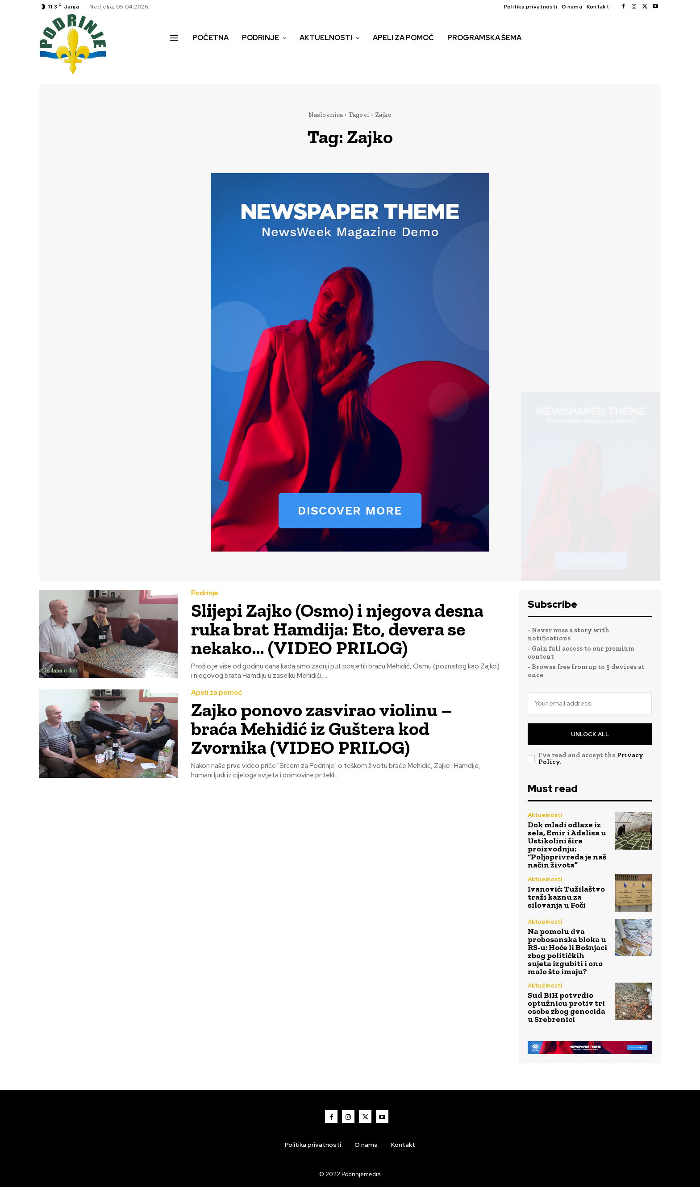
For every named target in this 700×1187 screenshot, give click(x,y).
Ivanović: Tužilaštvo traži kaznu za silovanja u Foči (566, 897)
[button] (180, 57)
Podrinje (204, 593)
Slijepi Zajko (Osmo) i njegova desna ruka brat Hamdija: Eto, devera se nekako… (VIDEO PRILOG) (337, 629)
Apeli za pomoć (216, 692)
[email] (590, 703)
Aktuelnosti (545, 815)
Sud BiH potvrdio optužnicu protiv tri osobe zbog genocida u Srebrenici (566, 1007)
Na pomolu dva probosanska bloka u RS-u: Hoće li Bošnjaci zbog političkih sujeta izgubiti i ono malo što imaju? (567, 951)
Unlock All (590, 734)
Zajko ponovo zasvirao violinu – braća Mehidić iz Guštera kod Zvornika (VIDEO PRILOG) (321, 728)
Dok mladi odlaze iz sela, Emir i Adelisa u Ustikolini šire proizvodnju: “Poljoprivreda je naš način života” (567, 845)
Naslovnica (325, 115)
